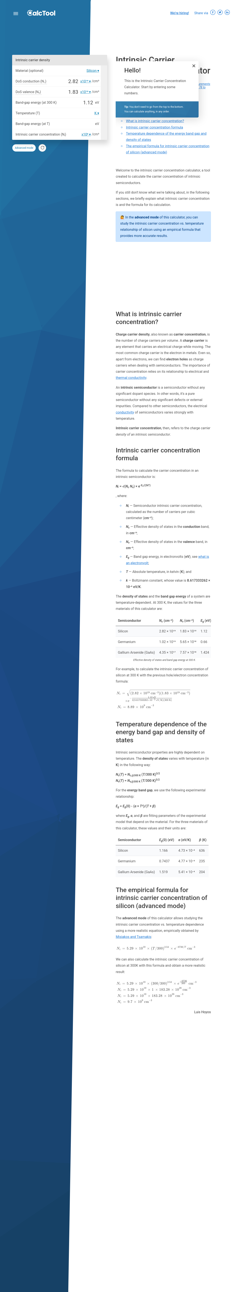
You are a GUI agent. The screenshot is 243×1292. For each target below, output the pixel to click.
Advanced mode (24, 147)
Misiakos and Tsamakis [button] (133, 937)
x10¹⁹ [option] (84, 81)
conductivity (125, 412)
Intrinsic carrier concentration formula (154, 127)
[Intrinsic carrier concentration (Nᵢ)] (74, 134)
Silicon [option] (92, 71)
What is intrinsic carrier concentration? (155, 121)
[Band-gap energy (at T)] (73, 124)
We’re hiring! (179, 13)
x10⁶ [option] (85, 134)
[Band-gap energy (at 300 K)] (77, 103)
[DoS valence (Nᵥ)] (61, 92)
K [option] (95, 113)
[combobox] (84, 143)
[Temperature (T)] (68, 113)
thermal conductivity (131, 378)
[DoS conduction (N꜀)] (64, 81)
